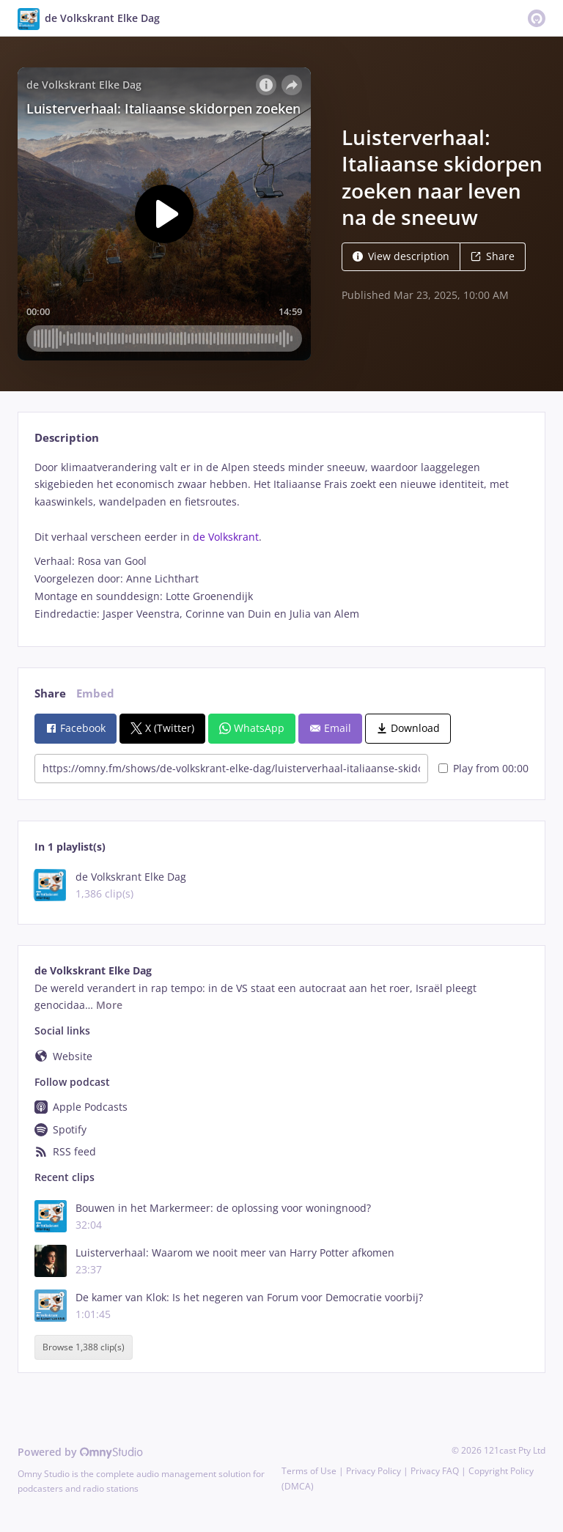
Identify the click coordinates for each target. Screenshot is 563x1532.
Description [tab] (66, 437)
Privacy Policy (373, 1471)
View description (401, 256)
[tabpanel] (281, 541)
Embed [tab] (95, 693)
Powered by (80, 1452)
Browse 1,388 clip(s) (84, 1348)
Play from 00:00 (483, 768)
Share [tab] (50, 693)
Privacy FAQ (435, 1471)
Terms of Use (309, 1471)
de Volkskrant (226, 537)
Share (493, 256)
